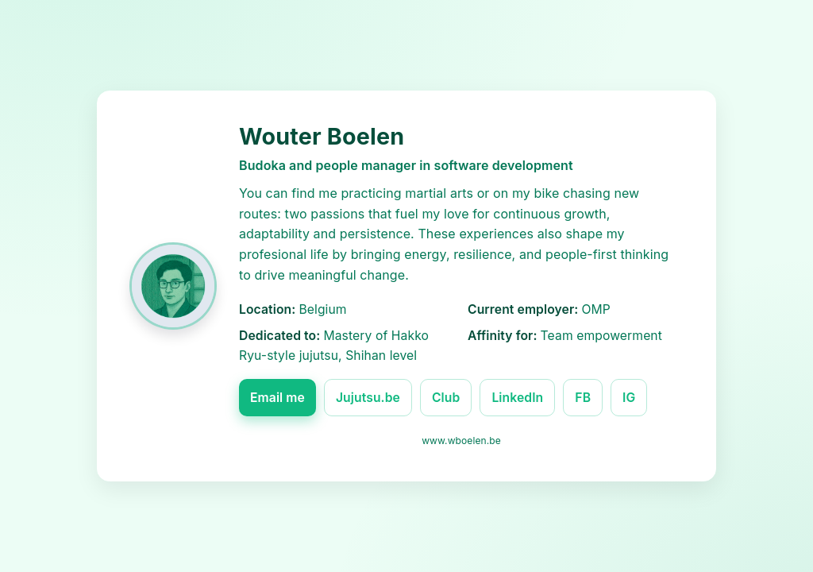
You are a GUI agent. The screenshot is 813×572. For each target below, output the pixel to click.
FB (583, 397)
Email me (277, 397)
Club (446, 397)
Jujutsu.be (368, 397)
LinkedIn (517, 397)
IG (628, 397)
